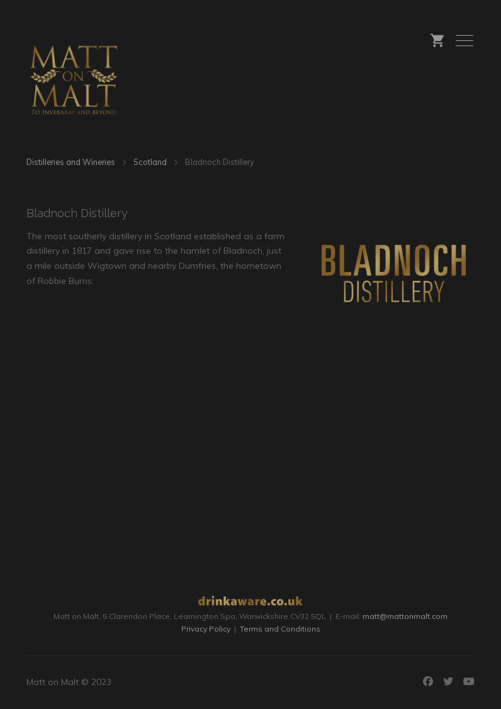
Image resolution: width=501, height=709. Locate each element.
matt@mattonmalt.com (405, 616)
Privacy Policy (205, 628)
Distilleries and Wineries (70, 162)
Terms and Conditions (280, 628)
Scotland (150, 162)
